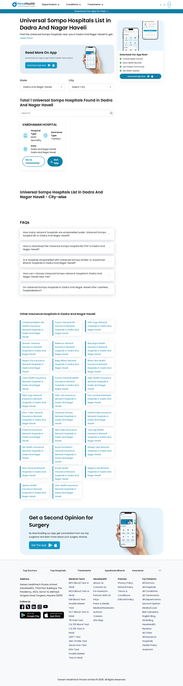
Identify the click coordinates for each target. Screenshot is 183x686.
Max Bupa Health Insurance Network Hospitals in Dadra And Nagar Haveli (99, 349)
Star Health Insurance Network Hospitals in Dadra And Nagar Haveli (66, 491)
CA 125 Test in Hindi (77, 630)
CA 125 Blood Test (79, 624)
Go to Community (33, 161)
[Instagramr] (39, 606)
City (71, 80)
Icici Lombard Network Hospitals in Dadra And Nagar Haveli (99, 399)
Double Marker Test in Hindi (77, 655)
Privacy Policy (125, 582)
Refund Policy (125, 587)
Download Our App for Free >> (91, 11)
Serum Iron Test (78, 645)
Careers (97, 616)
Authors (97, 612)
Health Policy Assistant (149, 647)
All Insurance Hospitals (149, 639)
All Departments (151, 599)
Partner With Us (102, 595)
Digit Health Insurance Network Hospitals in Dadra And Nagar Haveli (99, 383)
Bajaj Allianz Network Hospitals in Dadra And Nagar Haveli (67, 364)
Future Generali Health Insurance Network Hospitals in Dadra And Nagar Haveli (67, 383)
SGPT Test (75, 636)
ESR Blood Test (77, 599)
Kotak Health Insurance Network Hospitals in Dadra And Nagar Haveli (67, 473)
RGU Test (74, 649)
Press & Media (101, 603)
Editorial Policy (126, 599)
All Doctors (148, 582)
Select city (78, 87)
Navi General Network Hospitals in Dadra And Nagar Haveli (34, 472)
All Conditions (150, 591)
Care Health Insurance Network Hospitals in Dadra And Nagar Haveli (34, 383)
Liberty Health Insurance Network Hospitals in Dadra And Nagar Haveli (34, 491)
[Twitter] (28, 606)
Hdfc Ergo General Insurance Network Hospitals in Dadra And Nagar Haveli (34, 401)
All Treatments (150, 595)
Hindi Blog (147, 620)
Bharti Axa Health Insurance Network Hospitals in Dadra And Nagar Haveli (99, 366)
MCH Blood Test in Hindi (79, 593)
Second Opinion (151, 603)
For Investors (100, 591)
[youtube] (45, 606)
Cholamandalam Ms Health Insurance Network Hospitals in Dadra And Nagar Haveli (33, 329)
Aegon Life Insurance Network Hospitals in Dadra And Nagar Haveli (33, 366)
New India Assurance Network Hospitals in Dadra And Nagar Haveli (66, 435)
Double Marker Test (77, 605)
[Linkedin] (33, 606)
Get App (54, 161)
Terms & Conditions (124, 593)
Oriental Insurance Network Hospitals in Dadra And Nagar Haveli (32, 435)
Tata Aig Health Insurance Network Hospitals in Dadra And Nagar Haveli (99, 435)
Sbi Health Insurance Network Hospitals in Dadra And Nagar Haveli (33, 453)
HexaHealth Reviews (148, 626)
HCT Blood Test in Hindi (79, 614)
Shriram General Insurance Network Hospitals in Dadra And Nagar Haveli (34, 349)
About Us (98, 582)
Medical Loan (149, 607)
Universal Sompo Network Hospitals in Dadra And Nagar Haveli (65, 418)
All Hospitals (149, 587)
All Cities (147, 632)
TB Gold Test (76, 620)
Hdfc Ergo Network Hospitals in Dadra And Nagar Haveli (99, 326)
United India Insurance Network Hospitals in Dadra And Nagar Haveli (99, 418)
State (23, 80)
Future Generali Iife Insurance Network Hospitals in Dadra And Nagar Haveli (67, 328)
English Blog (148, 616)
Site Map (98, 620)
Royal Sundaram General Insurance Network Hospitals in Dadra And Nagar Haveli (65, 454)
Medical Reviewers (103, 607)
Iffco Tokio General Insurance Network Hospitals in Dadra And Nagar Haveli (34, 418)
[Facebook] (22, 606)
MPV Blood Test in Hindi (79, 585)
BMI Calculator (150, 612)
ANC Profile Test (78, 641)
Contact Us (99, 587)
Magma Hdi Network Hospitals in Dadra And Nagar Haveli (99, 472)
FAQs (96, 599)
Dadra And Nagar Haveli (37, 87)
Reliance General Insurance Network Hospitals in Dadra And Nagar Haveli (67, 349)
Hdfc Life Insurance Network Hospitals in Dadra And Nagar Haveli (65, 401)
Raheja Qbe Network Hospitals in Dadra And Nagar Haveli (99, 451)
